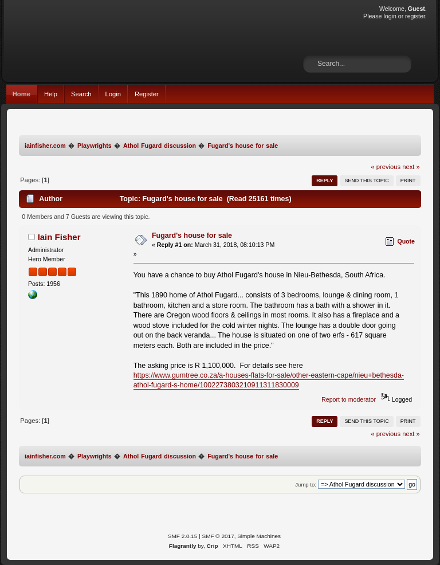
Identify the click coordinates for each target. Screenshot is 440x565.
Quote (406, 241)
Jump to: (305, 484)
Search (81, 94)
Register (147, 94)
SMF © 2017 (218, 536)
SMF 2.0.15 (183, 536)
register (415, 16)
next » (411, 166)
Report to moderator (348, 399)
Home (21, 94)
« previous (385, 166)
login (389, 16)
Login (113, 94)
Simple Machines (259, 536)
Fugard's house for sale (192, 236)
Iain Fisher (59, 237)
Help (50, 94)
